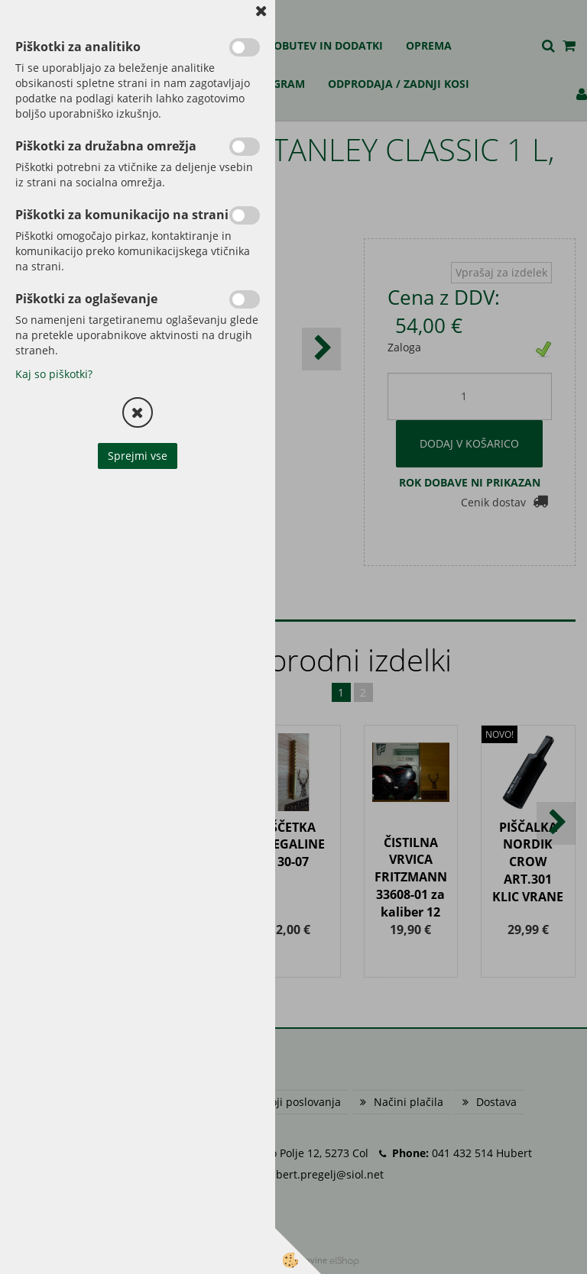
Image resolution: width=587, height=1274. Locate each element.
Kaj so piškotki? (53, 374)
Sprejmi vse (137, 455)
